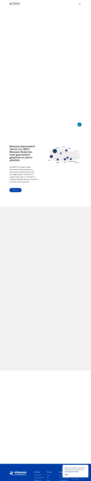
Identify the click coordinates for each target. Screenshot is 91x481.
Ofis (48, 477)
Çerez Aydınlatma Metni (72, 471)
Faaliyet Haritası (39, 477)
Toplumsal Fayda (64, 477)
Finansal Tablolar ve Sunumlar (76, 478)
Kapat (66, 474)
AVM (48, 475)
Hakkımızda (15, 190)
